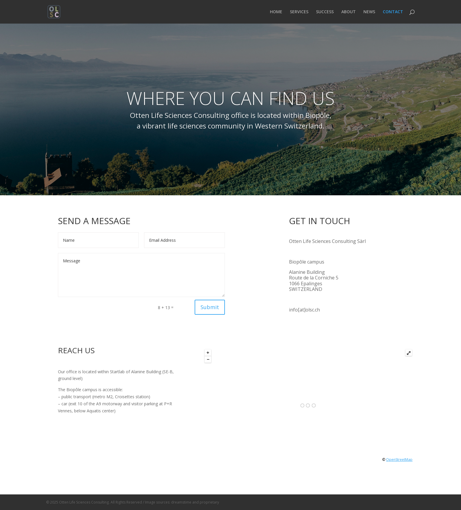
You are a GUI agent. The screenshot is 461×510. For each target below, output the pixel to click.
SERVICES (299, 12)
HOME (276, 12)
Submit (210, 307)
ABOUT (348, 12)
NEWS (369, 12)
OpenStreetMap (399, 459)
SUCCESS (325, 12)
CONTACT (393, 12)
